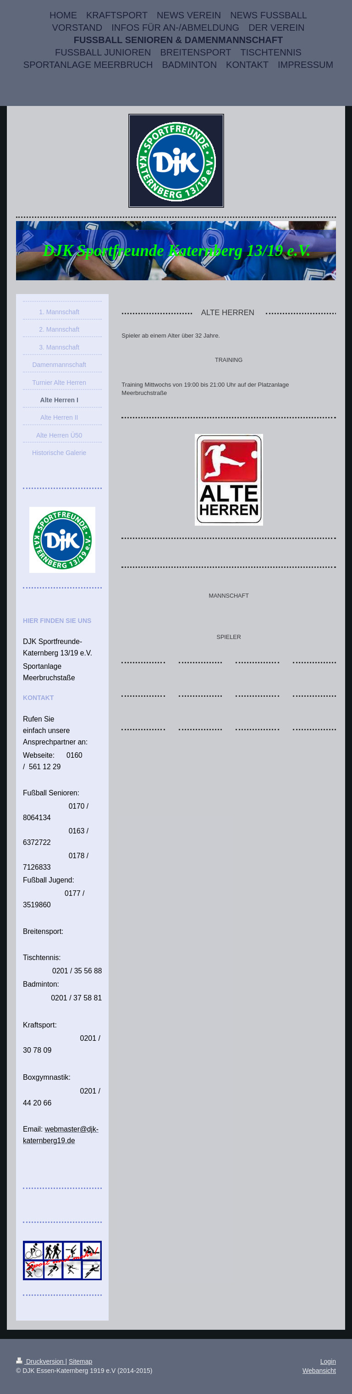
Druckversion (40, 1361)
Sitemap (80, 1361)
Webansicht (319, 1370)
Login (328, 1361)
